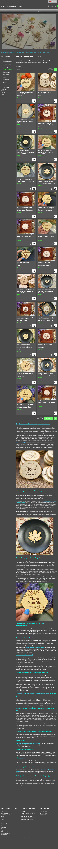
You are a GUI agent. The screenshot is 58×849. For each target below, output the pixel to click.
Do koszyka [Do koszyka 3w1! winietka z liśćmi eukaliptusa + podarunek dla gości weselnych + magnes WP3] (34, 188)
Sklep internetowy (28, 837)
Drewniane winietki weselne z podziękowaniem (32, 693)
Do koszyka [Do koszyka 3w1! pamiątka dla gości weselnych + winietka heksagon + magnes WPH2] (34, 159)
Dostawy (3, 816)
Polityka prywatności (5, 832)
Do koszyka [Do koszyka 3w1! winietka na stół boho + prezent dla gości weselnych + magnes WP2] (55, 159)
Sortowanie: (18, 66)
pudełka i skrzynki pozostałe (6, 81)
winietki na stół (5, 53)
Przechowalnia (43, 814)
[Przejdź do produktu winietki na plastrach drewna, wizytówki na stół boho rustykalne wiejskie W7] (26, 309)
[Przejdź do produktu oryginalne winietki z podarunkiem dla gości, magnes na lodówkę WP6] (47, 393)
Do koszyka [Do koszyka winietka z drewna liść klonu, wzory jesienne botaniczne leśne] (55, 188)
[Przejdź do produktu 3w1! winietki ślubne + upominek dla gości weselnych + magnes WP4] (26, 111)
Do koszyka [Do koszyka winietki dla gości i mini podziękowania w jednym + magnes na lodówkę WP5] (55, 271)
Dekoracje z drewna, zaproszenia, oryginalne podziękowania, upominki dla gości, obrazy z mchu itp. (21, 52)
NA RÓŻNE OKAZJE (5, 89)
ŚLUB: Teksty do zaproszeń (26, 816)
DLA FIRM (3, 92)
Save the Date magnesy (7, 76)
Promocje (3, 96)
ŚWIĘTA (2, 91)
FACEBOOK (4, 835)
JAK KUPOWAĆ (4, 811)
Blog (2, 830)
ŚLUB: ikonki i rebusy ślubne (26, 819)
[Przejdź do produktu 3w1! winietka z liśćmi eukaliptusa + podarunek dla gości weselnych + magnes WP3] (26, 170)
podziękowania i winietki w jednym (35, 647)
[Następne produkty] (48, 418)
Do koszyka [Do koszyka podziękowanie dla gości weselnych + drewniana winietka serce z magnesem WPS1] (55, 243)
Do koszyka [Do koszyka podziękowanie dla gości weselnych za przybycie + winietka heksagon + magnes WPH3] (34, 354)
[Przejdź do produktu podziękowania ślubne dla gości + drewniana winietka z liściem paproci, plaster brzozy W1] (47, 309)
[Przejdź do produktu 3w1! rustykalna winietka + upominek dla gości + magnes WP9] (47, 82)
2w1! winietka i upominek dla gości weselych (7, 71)
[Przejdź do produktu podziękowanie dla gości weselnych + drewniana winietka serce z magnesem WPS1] (47, 226)
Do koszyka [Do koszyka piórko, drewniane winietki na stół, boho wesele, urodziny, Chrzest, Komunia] (55, 298)
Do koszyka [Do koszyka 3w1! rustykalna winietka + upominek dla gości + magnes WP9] (55, 101)
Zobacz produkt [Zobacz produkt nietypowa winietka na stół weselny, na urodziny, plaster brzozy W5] (55, 354)
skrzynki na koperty (6, 79)
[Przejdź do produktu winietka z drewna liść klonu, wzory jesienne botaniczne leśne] (47, 171)
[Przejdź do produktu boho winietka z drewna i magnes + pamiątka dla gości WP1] (47, 113)
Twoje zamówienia (44, 811)
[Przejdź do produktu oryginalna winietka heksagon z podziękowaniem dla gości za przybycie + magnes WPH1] (26, 394)
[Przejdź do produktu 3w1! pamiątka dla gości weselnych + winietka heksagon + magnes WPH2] (26, 142)
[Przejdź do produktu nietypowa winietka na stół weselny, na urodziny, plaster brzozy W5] (47, 336)
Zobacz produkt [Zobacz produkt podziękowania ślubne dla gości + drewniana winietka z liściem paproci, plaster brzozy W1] (55, 325)
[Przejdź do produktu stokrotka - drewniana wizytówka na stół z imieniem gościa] (26, 254)
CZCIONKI (22, 811)
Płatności (3, 817)
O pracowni (3, 827)
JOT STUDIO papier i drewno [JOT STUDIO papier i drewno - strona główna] (12, 6)
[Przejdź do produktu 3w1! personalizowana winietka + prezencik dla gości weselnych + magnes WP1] (26, 82)
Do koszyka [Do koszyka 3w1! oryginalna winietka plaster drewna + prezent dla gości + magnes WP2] (34, 298)
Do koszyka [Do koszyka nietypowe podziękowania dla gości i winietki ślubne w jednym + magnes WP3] (34, 382)
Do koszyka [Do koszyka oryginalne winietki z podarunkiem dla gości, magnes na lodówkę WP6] (55, 413)
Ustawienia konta (43, 813)
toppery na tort (5, 86)
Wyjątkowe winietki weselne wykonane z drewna (33, 424)
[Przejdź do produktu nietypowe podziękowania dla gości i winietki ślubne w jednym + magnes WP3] (26, 365)
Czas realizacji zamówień (6, 813)
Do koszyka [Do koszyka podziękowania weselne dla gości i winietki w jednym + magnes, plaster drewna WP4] (34, 216)
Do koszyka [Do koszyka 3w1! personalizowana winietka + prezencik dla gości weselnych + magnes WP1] (34, 101)
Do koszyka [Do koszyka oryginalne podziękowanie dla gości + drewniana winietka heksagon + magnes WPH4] (55, 216)
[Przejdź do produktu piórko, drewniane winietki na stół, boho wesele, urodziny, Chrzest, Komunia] (47, 281)
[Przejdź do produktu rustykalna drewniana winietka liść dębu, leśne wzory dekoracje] (47, 365)
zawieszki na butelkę (7, 77)
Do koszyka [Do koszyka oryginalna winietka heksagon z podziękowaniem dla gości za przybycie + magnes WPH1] (34, 413)
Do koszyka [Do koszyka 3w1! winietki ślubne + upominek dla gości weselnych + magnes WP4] (34, 131)
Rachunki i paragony (5, 814)
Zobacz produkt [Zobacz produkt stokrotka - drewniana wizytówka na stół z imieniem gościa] (34, 271)
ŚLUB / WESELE (46, 52)
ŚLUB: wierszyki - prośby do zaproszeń (28, 817)
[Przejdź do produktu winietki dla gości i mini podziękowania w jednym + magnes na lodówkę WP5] (47, 254)
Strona (48, 69)
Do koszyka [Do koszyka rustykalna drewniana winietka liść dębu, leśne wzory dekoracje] (55, 382)
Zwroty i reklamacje (5, 833)
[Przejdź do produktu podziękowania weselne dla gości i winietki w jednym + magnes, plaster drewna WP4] (26, 199)
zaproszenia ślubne (6, 60)
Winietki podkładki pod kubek (24, 655)
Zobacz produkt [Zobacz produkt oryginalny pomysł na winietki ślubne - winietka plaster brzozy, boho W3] (34, 243)
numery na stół (5, 84)
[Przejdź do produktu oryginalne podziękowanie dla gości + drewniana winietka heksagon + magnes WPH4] (47, 199)
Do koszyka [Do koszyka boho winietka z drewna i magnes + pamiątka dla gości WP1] (55, 131)
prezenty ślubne (6, 74)
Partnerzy (3, 829)
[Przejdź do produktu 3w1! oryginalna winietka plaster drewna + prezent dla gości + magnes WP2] (26, 281)
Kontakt (2, 826)
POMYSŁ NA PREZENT (5, 56)
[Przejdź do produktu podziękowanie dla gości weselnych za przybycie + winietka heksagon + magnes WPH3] (26, 336)
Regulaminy (3, 819)
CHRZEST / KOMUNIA (5, 87)
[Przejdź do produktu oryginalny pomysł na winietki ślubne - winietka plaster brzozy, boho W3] (26, 226)
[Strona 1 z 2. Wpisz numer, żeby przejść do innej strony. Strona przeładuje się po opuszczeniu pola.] (50, 69)
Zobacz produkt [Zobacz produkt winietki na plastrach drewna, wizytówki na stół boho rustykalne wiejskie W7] (34, 325)
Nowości (2, 94)
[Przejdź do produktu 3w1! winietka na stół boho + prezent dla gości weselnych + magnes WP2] (47, 142)
